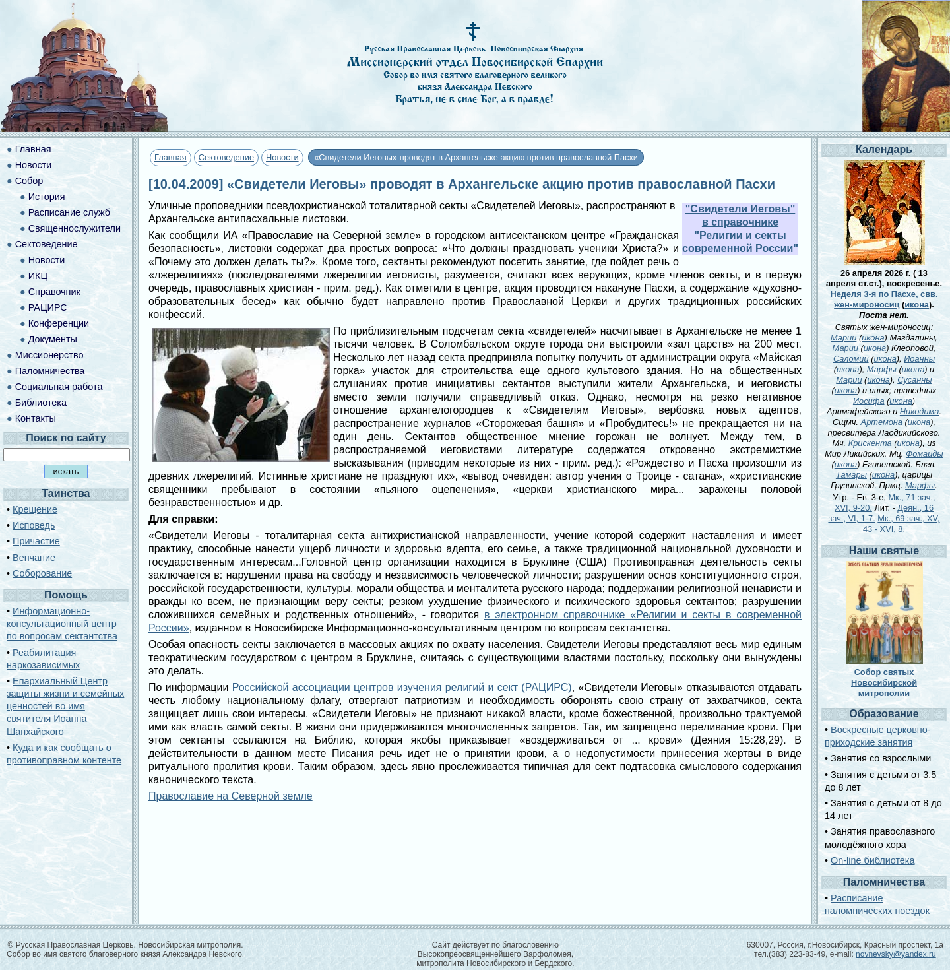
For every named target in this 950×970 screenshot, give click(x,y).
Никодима (919, 411)
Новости (282, 157)
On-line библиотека (872, 860)
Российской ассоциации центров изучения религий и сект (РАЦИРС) (402, 687)
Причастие (36, 541)
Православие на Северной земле (230, 796)
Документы (52, 339)
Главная (170, 157)
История (46, 196)
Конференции (58, 323)
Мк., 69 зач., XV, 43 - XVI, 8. (901, 523)
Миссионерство (49, 355)
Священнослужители (74, 228)
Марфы (882, 369)
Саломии (851, 359)
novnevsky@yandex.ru (896, 954)
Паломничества (50, 371)
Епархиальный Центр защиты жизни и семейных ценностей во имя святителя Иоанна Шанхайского (65, 706)
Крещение (35, 509)
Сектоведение (226, 157)
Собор (29, 181)
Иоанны (919, 359)
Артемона (881, 422)
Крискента (870, 443)
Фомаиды (924, 454)
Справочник (54, 291)
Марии (843, 337)
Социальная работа (59, 386)
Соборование (42, 573)
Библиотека (41, 402)
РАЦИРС (47, 307)
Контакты (35, 418)
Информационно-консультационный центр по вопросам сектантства (62, 623)
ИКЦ (38, 276)
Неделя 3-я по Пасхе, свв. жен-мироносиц (884, 299)
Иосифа (869, 401)
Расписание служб (69, 212)
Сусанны (914, 380)
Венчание (34, 557)
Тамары (851, 475)
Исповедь (34, 525)
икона (916, 304)
